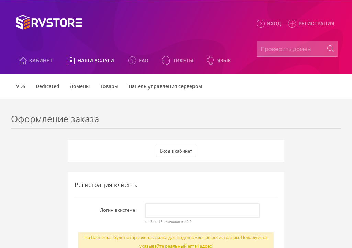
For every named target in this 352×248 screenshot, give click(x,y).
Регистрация (310, 24)
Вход (268, 24)
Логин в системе (117, 210)
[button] (35, 60)
